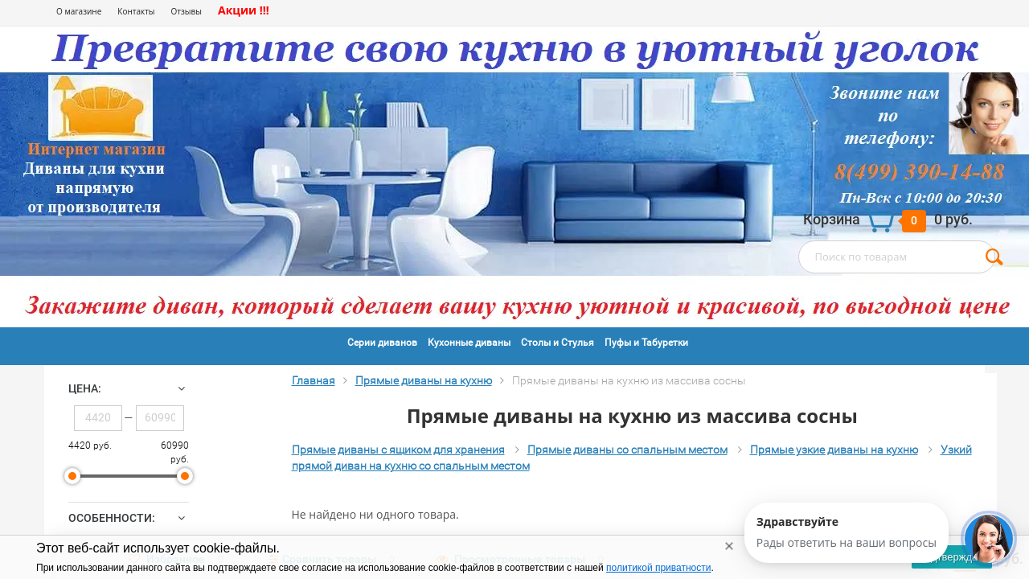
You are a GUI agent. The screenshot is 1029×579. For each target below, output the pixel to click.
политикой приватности (658, 567)
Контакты (135, 11)
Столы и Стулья (557, 342)
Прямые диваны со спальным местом (627, 449)
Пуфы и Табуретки (646, 342)
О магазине (78, 11)
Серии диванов (382, 342)
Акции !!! (243, 10)
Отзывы (186, 11)
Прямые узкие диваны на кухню (834, 449)
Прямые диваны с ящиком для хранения (398, 449)
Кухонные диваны (469, 342)
